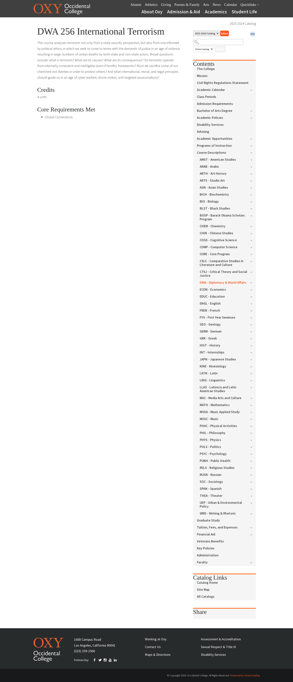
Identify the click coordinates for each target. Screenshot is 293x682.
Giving (166, 5)
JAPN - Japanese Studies (218, 359)
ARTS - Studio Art (212, 181)
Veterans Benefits (210, 541)
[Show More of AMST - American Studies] (253, 159)
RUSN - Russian (210, 475)
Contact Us (153, 647)
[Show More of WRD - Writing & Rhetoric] (253, 513)
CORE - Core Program (215, 254)
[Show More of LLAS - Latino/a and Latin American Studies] (253, 387)
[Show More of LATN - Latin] (253, 373)
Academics (216, 12)
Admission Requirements (215, 104)
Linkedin (115, 660)
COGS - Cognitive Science (218, 240)
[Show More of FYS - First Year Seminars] (253, 317)
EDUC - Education (212, 297)
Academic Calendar (211, 90)
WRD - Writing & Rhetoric (218, 513)
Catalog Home (207, 583)
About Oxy (152, 12)
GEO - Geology (210, 324)
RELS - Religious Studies (217, 468)
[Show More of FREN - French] (253, 310)
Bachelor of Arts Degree (214, 111)
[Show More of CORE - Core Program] (253, 254)
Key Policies (205, 548)
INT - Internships (212, 352)
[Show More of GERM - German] (253, 331)
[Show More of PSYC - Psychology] (253, 453)
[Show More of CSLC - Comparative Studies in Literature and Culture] (253, 261)
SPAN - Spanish (211, 489)
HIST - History (210, 345)
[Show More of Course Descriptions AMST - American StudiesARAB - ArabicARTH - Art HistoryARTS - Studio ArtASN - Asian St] (253, 152)
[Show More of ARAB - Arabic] (253, 166)
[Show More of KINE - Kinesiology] (253, 366)
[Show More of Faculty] (253, 562)
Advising (203, 132)
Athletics (151, 5)
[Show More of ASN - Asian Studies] (253, 187)
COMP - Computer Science (218, 247)
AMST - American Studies (218, 160)
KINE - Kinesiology (213, 366)
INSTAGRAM (105, 660)
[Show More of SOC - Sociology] (253, 481)
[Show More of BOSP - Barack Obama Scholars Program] (253, 215)
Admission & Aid (183, 12)
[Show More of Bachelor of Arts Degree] (253, 110)
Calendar (230, 5)
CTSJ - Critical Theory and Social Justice (223, 274)
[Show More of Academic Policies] (253, 117)
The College (206, 69)
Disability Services (210, 125)
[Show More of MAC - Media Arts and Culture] (253, 398)
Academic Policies (210, 118)
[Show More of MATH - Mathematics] (253, 405)
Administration (208, 555)
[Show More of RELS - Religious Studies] (253, 467)
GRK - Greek (208, 338)
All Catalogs (205, 597)
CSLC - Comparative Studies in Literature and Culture (221, 263)
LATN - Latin (209, 373)
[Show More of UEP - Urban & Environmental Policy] (253, 502)
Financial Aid (206, 534)
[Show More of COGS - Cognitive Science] (253, 240)
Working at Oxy (155, 639)
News (217, 5)
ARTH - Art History (213, 174)
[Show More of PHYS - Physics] (253, 440)
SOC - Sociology (211, 482)
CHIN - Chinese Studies (216, 233)
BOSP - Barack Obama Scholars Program (222, 217)
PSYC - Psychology (213, 454)
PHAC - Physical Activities (218, 426)
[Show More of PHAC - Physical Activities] (253, 426)
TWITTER (100, 660)
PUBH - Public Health (215, 461)
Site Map (203, 590)
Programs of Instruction (214, 146)
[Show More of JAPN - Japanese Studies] (253, 359)
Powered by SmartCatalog (245, 675)
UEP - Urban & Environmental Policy (221, 504)
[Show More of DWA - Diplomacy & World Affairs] (253, 282)
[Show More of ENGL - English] (253, 303)
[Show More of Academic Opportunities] (253, 138)
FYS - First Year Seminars (217, 317)
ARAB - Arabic (209, 167)
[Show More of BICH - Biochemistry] (253, 194)
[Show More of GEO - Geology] (253, 324)
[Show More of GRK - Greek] (253, 338)
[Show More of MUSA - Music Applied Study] (253, 412)
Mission (202, 76)
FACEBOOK (95, 660)
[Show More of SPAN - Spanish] (253, 488)
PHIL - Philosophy (212, 433)
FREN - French (210, 311)
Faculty (202, 562)
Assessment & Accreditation (221, 639)
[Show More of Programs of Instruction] (253, 145)
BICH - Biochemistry (214, 195)
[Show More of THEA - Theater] (253, 495)
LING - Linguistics (212, 380)
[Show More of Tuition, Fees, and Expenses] (253, 527)
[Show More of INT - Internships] (253, 352)
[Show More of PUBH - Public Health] (253, 460)
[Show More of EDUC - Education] (253, 296)
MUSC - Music (209, 419)
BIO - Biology (209, 202)
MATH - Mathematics (215, 405)
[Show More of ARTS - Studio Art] (253, 180)
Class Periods (206, 97)
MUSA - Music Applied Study (220, 412)
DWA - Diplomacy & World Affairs (223, 283)
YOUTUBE (110, 660)
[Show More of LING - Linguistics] (253, 380)
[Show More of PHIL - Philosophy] (253, 433)
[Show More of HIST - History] (253, 345)
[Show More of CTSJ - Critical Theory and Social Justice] (253, 271)
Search (220, 49)
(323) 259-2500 (84, 651)
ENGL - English (210, 304)
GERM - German (211, 331)
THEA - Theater (211, 496)
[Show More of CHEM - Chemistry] (253, 226)
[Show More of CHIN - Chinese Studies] (253, 233)
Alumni (135, 5)
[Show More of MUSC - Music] (253, 419)
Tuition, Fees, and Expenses (217, 527)
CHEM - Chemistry (212, 226)
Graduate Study (208, 520)
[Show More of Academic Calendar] (253, 89)
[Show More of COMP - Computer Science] (253, 247)
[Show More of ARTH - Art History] (253, 173)
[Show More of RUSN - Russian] (253, 474)
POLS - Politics (210, 447)
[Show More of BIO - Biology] (253, 201)
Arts (206, 5)
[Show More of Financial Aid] (253, 534)
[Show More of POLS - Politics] (253, 447)
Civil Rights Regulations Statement (223, 83)
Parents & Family (187, 5)
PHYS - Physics (210, 440)
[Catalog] (206, 33)
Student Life (244, 12)
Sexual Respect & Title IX (218, 647)
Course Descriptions (211, 153)
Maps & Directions (158, 654)
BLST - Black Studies (215, 208)
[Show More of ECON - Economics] (253, 289)
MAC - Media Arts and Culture (220, 398)
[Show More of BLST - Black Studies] (253, 208)
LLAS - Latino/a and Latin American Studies (218, 389)
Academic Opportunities (214, 139)
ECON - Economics (213, 290)
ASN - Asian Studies (214, 188)
